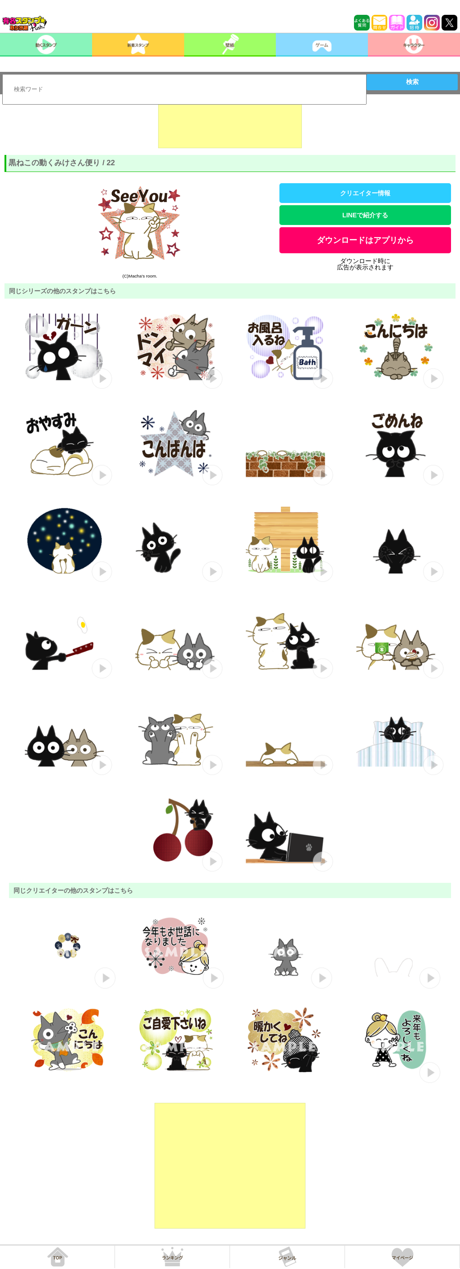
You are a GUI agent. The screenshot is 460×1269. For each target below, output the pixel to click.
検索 (412, 81)
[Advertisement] (230, 125)
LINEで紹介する (365, 215)
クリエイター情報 (365, 193)
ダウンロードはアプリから (365, 240)
